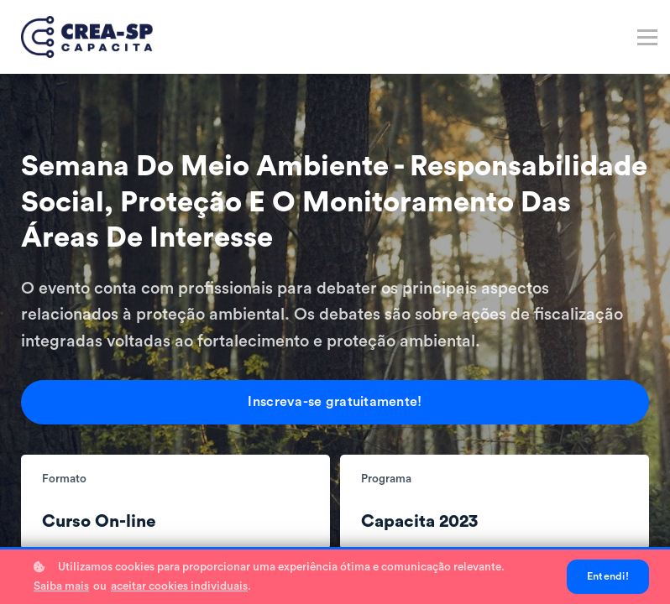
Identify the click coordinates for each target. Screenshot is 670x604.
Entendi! (608, 576)
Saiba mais (61, 586)
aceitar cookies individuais (179, 586)
